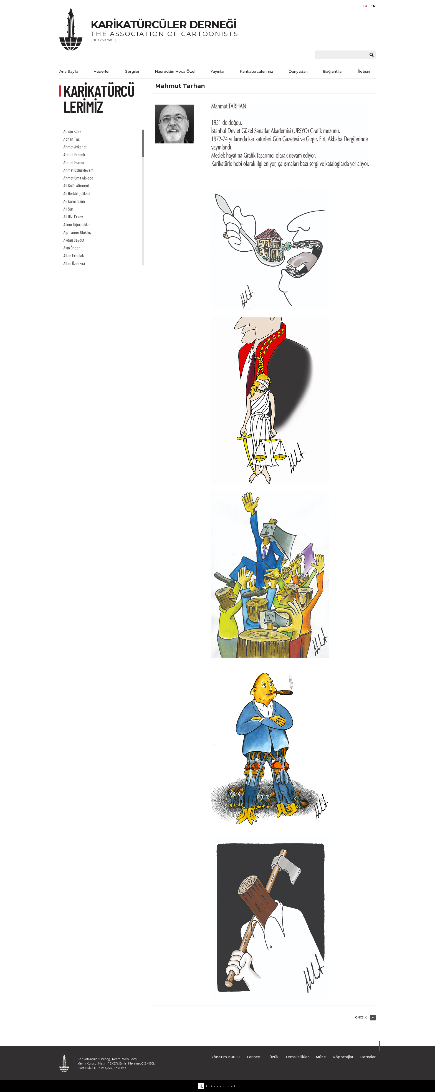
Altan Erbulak (74, 255)
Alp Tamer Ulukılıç (77, 232)
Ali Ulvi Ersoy (73, 216)
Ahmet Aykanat (75, 146)
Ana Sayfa (68, 71)
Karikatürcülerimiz (256, 71)
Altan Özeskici (74, 263)
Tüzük (273, 1057)
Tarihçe (253, 1057)
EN (373, 6)
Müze (321, 1057)
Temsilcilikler (297, 1057)
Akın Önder (72, 247)
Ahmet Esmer (74, 162)
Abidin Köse (73, 131)
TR (364, 6)
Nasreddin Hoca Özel (175, 71)
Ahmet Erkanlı (74, 154)
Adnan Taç (72, 138)
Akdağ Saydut (74, 239)
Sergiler (132, 71)
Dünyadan (298, 71)
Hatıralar (368, 1057)
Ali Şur (68, 208)
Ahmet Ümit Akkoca (78, 177)
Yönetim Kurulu (225, 1057)
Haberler (101, 71)
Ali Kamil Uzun (74, 201)
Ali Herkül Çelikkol (77, 193)
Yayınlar (218, 71)
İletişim (364, 71)
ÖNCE (359, 1017)
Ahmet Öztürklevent (78, 170)
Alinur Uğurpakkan (78, 224)
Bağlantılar (333, 71)
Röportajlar (343, 1057)
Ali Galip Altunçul (76, 185)
